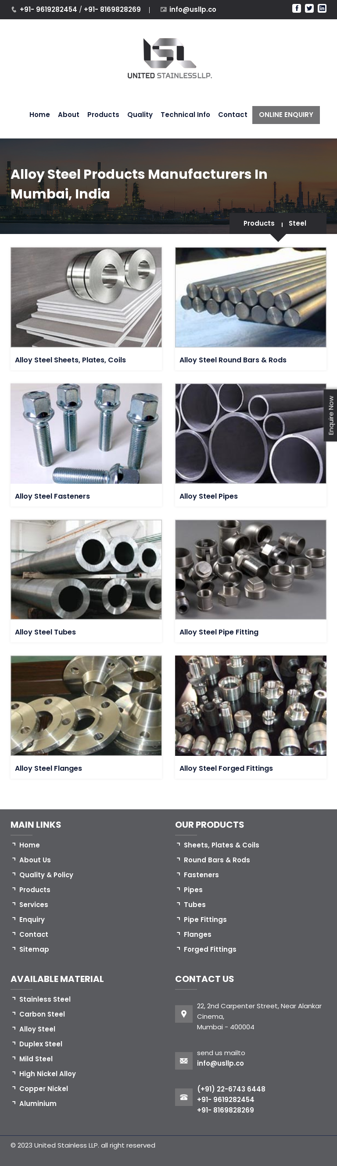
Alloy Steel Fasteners (52, 496)
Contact (232, 114)
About (68, 114)
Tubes (195, 904)
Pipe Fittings (205, 919)
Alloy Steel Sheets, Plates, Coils (70, 360)
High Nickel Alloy (47, 1073)
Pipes (193, 889)
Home (39, 114)
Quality (140, 114)
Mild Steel (36, 1058)
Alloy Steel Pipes (208, 496)
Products (103, 114)
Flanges (198, 934)
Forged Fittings (210, 949)
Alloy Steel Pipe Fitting (218, 632)
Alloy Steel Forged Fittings (226, 768)
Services (34, 904)
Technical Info (185, 114)
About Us (35, 860)
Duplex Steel (41, 1044)
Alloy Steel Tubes (45, 632)
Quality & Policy (46, 874)
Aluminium (38, 1103)
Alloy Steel (37, 1029)
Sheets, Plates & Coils (222, 845)
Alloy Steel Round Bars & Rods (233, 360)
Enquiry (32, 919)
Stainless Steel (45, 999)
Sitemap (34, 949)
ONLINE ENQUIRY (286, 114)
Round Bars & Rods (217, 860)
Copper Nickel (43, 1088)
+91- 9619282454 (49, 9)
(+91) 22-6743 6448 (231, 1089)
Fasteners (201, 874)
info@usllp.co (193, 9)
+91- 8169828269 (112, 9)
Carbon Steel (42, 1014)
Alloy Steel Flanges (48, 768)
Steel (297, 223)
